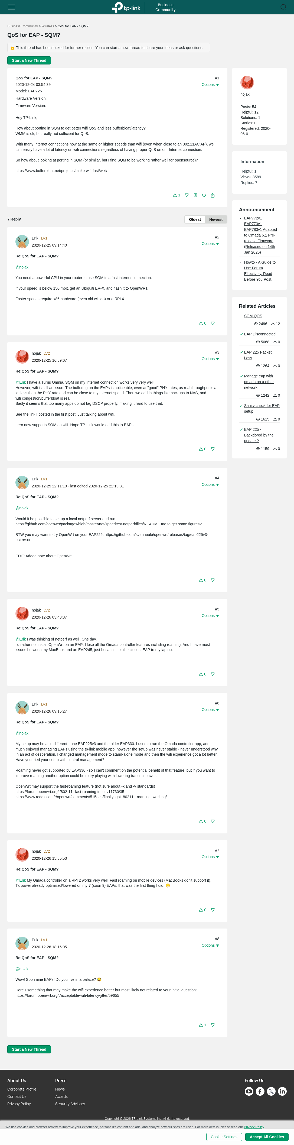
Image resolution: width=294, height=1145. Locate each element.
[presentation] (22, 241)
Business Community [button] (165, 7)
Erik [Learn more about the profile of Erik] (35, 238)
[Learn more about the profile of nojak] (23, 356)
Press (60, 1080)
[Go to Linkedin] (282, 1091)
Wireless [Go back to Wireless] (48, 26)
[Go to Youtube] (249, 1091)
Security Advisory (70, 1103)
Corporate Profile (21, 1089)
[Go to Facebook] (260, 1091)
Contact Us (16, 1096)
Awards (61, 1096)
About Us (16, 1080)
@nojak (21, 267)
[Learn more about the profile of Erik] (23, 241)
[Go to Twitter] (271, 1092)
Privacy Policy (19, 1103)
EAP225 (35, 91)
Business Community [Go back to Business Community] (22, 26)
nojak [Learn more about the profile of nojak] (36, 353)
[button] (11, 7)
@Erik (20, 382)
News (60, 1089)
